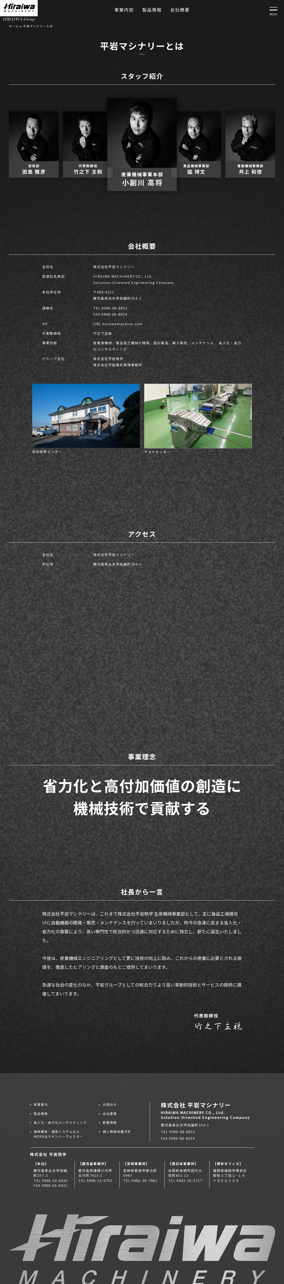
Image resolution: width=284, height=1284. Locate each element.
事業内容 (124, 9)
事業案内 (41, 1104)
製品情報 (152, 9)
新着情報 (110, 1122)
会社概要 (180, 9)
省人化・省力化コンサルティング (60, 1122)
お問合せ (110, 1104)
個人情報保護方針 (117, 1131)
